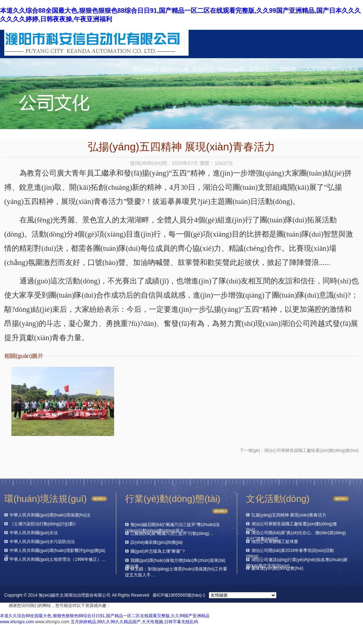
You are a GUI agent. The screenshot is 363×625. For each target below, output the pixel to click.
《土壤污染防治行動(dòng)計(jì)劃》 (44, 523)
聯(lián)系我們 (344, 71)
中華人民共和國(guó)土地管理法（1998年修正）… (58, 559)
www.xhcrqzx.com (17, 621)
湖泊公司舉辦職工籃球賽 (274, 541)
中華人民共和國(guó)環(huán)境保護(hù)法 (50, 515)
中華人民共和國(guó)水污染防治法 (42, 541)
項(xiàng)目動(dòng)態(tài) (231, 71)
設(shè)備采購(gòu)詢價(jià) (156, 542)
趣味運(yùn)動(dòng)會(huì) (277, 568)
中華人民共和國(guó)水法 (34, 532)
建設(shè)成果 (174, 71)
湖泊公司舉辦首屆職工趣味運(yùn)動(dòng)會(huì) (311, 450)
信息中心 (202, 69)
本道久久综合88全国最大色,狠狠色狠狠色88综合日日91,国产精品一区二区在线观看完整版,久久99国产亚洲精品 (105, 615)
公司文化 (259, 69)
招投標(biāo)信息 (288, 71)
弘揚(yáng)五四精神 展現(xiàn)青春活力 (288, 515)
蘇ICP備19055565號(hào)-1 (179, 595)
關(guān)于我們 (146, 71)
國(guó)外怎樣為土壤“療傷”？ (158, 551)
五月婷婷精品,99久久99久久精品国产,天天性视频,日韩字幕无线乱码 (135, 621)
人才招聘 (316, 69)
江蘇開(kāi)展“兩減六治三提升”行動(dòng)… (171, 533)
